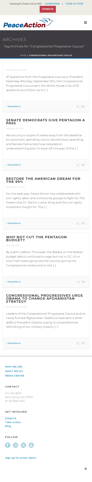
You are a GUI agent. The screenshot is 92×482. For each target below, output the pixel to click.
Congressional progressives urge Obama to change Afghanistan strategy (44, 298)
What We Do (14, 371)
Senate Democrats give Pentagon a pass (45, 121)
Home (23, 55)
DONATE (10, 418)
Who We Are (13, 366)
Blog (8, 426)
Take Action (74, 3)
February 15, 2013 (15, 128)
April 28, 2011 (13, 245)
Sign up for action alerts (20, 457)
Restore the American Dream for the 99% (43, 180)
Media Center (14, 375)
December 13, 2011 (15, 187)
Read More (13, 106)
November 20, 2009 (16, 307)
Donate (47, 8)
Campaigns (52, 3)
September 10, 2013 (16, 70)
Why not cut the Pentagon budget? (36, 238)
